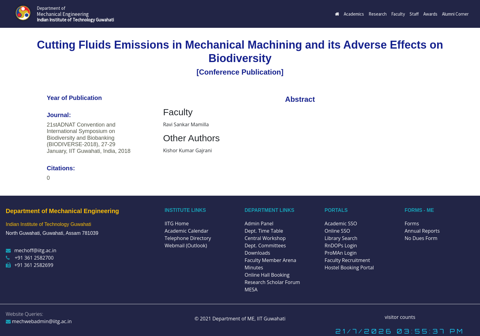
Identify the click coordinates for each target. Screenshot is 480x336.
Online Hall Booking (267, 274)
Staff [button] (414, 14)
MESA (251, 289)
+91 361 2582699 (29, 265)
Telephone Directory (188, 238)
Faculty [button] (398, 14)
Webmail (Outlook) (186, 245)
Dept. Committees (265, 245)
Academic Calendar (186, 230)
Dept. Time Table (264, 230)
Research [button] (378, 14)
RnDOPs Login (340, 245)
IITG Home (177, 223)
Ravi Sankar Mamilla (186, 124)
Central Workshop (265, 238)
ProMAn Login (340, 252)
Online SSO (337, 230)
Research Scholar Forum (272, 282)
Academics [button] (354, 14)
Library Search (340, 238)
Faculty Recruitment (347, 260)
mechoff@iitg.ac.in (31, 250)
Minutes (254, 267)
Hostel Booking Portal (349, 267)
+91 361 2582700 (30, 257)
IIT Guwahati (270, 318)
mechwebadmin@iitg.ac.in (39, 321)
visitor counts (400, 317)
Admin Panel (259, 223)
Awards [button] (430, 14)
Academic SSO (340, 223)
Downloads (257, 252)
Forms (412, 223)
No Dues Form (421, 238)
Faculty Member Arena (270, 260)
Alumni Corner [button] (455, 14)
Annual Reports (422, 230)
